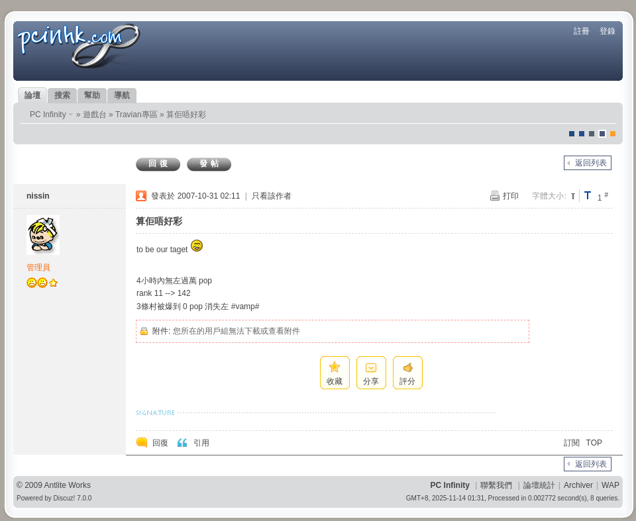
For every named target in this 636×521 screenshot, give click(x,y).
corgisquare (613, 133)
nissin (38, 196)
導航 (122, 95)
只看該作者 (272, 196)
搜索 (62, 95)
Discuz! (65, 498)
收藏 (335, 381)
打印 (511, 196)
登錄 (607, 31)
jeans (591, 133)
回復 (159, 163)
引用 (201, 443)
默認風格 (571, 133)
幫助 (92, 95)
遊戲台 (95, 114)
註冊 (582, 31)
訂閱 (572, 443)
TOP (594, 443)
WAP (610, 485)
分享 (371, 381)
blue (581, 133)
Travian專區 (136, 114)
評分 (407, 381)
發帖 (210, 163)
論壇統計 (539, 485)
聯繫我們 (496, 485)
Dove (602, 134)
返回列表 (591, 162)
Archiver (578, 485)
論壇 (32, 95)
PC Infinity (48, 114)
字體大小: (549, 196)
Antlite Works (67, 485)
